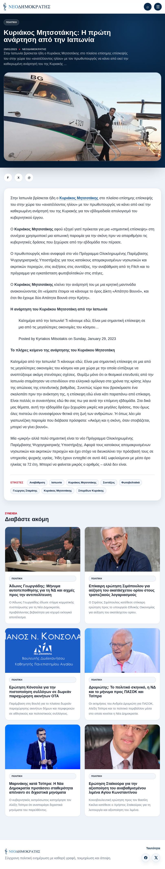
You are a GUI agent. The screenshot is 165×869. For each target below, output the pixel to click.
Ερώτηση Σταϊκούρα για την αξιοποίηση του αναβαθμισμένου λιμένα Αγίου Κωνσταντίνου (117, 788)
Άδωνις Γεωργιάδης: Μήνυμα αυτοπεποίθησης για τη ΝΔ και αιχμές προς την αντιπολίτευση (42, 590)
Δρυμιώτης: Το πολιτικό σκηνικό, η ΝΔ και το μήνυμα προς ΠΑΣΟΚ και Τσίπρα (122, 691)
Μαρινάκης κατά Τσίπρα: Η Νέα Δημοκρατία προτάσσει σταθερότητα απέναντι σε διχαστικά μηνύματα (41, 788)
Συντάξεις (109, 482)
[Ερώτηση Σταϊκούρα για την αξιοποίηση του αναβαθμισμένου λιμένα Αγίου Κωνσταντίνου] (122, 747)
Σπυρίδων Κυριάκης (91, 490)
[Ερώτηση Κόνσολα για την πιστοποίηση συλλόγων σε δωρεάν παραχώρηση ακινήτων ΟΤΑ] (42, 650)
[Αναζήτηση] (148, 7)
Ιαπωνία (57, 482)
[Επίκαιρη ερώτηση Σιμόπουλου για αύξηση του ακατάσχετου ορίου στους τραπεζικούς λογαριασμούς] (122, 549)
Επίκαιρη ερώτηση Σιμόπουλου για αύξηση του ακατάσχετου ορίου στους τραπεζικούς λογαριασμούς (122, 590)
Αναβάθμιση (37, 482)
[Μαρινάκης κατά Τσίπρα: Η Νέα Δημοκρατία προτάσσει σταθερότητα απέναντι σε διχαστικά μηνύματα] (42, 747)
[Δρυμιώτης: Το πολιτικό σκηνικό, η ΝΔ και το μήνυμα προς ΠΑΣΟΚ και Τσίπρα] (122, 650)
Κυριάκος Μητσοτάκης (78, 198)
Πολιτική (11, 22)
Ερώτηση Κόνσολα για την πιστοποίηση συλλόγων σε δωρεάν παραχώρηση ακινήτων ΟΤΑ (40, 691)
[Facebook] (145, 858)
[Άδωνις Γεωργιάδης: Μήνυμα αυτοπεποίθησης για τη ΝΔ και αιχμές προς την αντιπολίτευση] (42, 549)
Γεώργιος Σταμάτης (25, 490)
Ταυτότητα (153, 848)
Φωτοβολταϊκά (130, 482)
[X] (156, 858)
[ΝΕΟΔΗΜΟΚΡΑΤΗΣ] (26, 7)
